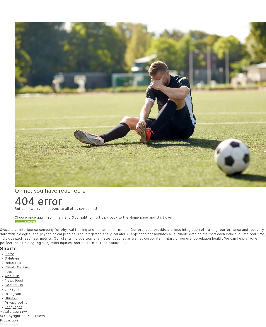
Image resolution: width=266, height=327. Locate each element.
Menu (245, 11)
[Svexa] (22, 11)
